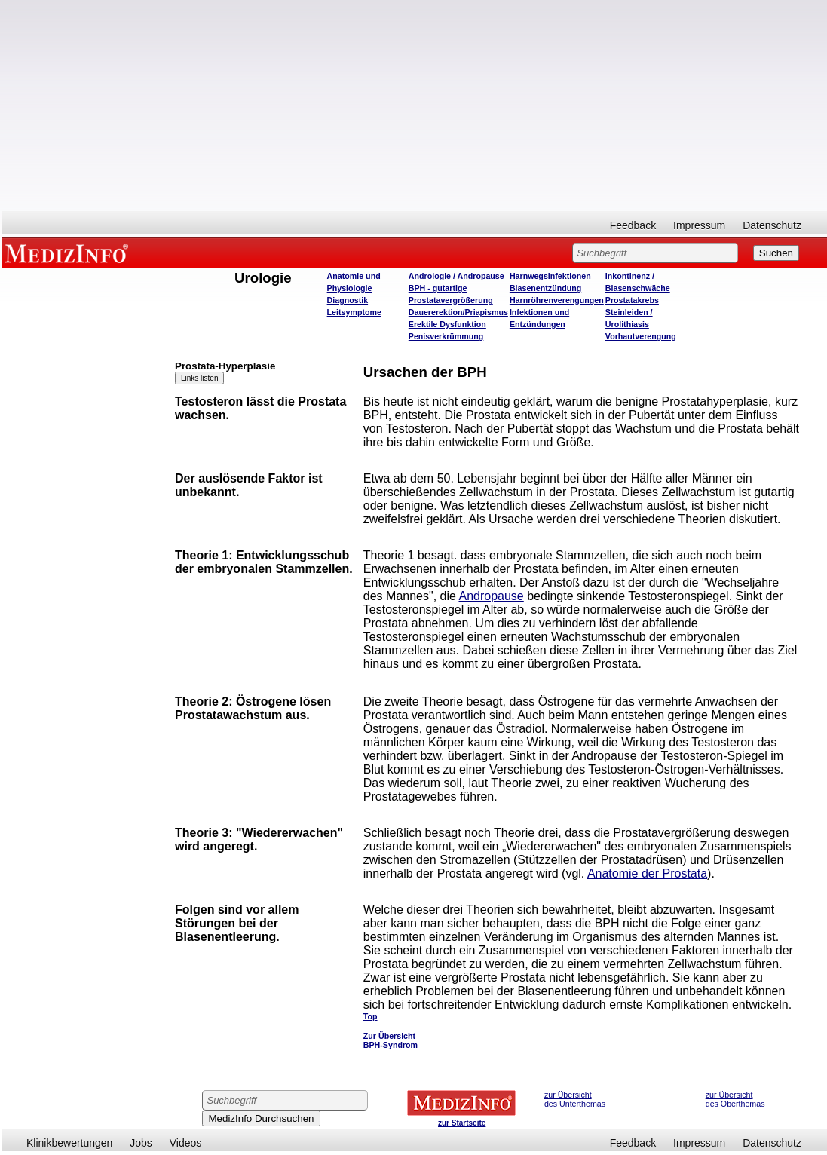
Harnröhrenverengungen (557, 300)
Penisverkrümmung (446, 336)
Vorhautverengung (640, 336)
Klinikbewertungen (69, 1143)
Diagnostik (347, 300)
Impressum (699, 225)
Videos (186, 1143)
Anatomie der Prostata (647, 873)
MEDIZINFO (69, 252)
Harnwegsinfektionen (550, 275)
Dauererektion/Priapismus (458, 312)
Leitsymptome (354, 312)
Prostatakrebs (632, 300)
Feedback (633, 225)
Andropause (490, 596)
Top (370, 1016)
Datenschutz (772, 225)
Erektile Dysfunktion (447, 324)
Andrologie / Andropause (456, 275)
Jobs (141, 1143)
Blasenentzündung (545, 288)
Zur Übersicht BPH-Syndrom (390, 1040)
